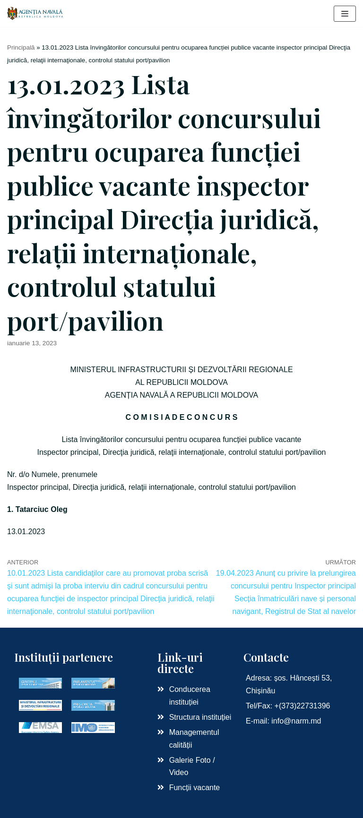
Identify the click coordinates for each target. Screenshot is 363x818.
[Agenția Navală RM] (35, 13)
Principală (21, 47)
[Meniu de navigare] (345, 14)
